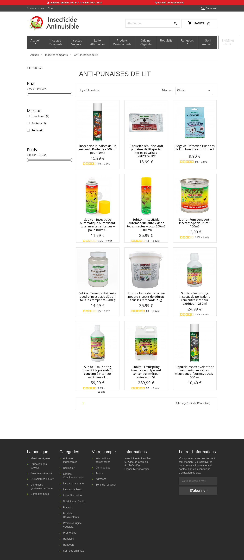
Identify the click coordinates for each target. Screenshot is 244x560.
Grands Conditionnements (73, 475)
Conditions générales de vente (42, 486)
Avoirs (99, 473)
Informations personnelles (103, 460)
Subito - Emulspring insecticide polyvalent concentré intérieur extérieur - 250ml (195, 298)
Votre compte (104, 451)
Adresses (101, 478)
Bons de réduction (106, 484)
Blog (49, 8)
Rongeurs (172, 40)
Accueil (35, 40)
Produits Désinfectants (114, 42)
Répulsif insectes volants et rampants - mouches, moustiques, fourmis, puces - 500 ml (194, 371)
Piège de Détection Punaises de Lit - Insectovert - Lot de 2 (195, 147)
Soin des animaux (73, 550)
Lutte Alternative (92, 42)
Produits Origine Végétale (72, 524)
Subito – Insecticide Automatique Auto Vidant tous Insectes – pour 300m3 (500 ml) (146, 224)
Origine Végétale (136, 42)
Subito (37, 130)
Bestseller (69, 467)
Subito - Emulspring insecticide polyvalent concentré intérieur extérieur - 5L (146, 371)
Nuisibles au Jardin (74, 501)
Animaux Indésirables (70, 460)
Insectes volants (72, 42)
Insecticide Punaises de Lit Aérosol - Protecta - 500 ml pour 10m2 (97, 149)
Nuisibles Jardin (208, 42)
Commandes (103, 467)
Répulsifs (154, 40)
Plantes (67, 507)
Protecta (39, 123)
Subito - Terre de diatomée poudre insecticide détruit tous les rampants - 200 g (97, 296)
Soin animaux (190, 42)
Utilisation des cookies (39, 465)
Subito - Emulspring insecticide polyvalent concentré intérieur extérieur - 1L (98, 371)
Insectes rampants (53, 42)
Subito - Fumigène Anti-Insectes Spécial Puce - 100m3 (194, 222)
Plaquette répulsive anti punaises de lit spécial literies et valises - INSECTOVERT (146, 151)
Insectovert (40, 115)
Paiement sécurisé (41, 473)
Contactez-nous (35, 8)
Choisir (194, 90)
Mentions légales (40, 458)
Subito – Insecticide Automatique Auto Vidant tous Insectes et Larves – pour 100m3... (97, 224)
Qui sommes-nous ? (42, 478)
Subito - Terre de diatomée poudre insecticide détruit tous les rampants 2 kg (146, 296)
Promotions (69, 532)
